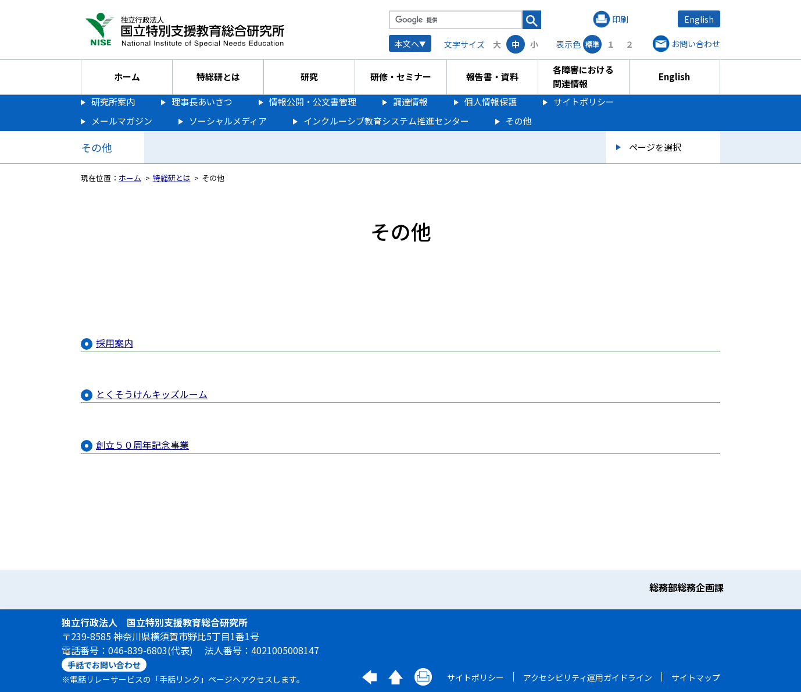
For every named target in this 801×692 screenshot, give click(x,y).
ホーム (127, 76)
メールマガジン (121, 121)
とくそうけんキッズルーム (152, 394)
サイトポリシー (583, 101)
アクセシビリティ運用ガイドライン (587, 677)
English (699, 19)
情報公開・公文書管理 (312, 101)
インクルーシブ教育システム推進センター (386, 121)
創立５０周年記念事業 (142, 445)
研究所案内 (113, 101)
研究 (309, 76)
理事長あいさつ (202, 101)
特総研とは (218, 76)
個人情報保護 (490, 101)
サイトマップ (695, 677)
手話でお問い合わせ (104, 664)
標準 (592, 44)
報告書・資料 (492, 76)
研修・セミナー (400, 76)
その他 (519, 121)
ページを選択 (655, 147)
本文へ (407, 43)
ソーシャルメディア (228, 121)
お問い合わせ (695, 43)
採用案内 (114, 343)
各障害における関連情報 (583, 76)
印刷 (620, 19)
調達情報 (410, 101)
